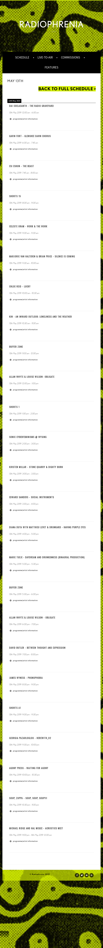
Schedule (22, 57)
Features (51, 67)
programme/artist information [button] (23, 119)
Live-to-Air (45, 57)
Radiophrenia (51, 24)
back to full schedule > (67, 88)
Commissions (70, 57)
